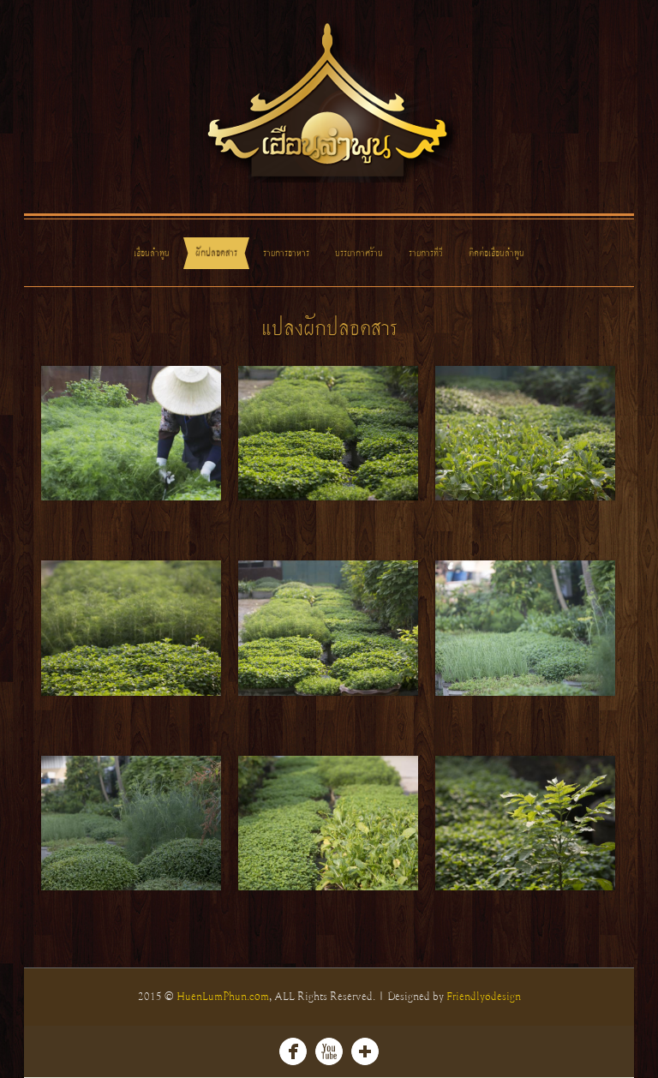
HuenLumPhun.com (222, 996)
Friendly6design (483, 996)
